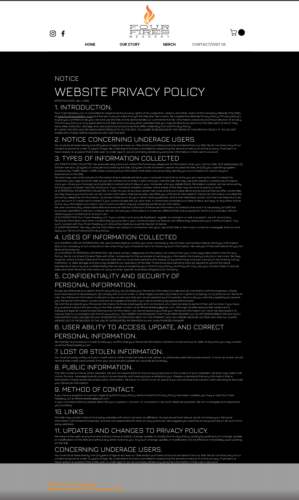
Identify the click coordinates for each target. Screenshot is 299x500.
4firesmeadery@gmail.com (157, 307)
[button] (238, 32)
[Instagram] (53, 34)
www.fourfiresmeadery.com (75, 116)
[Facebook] (63, 34)
